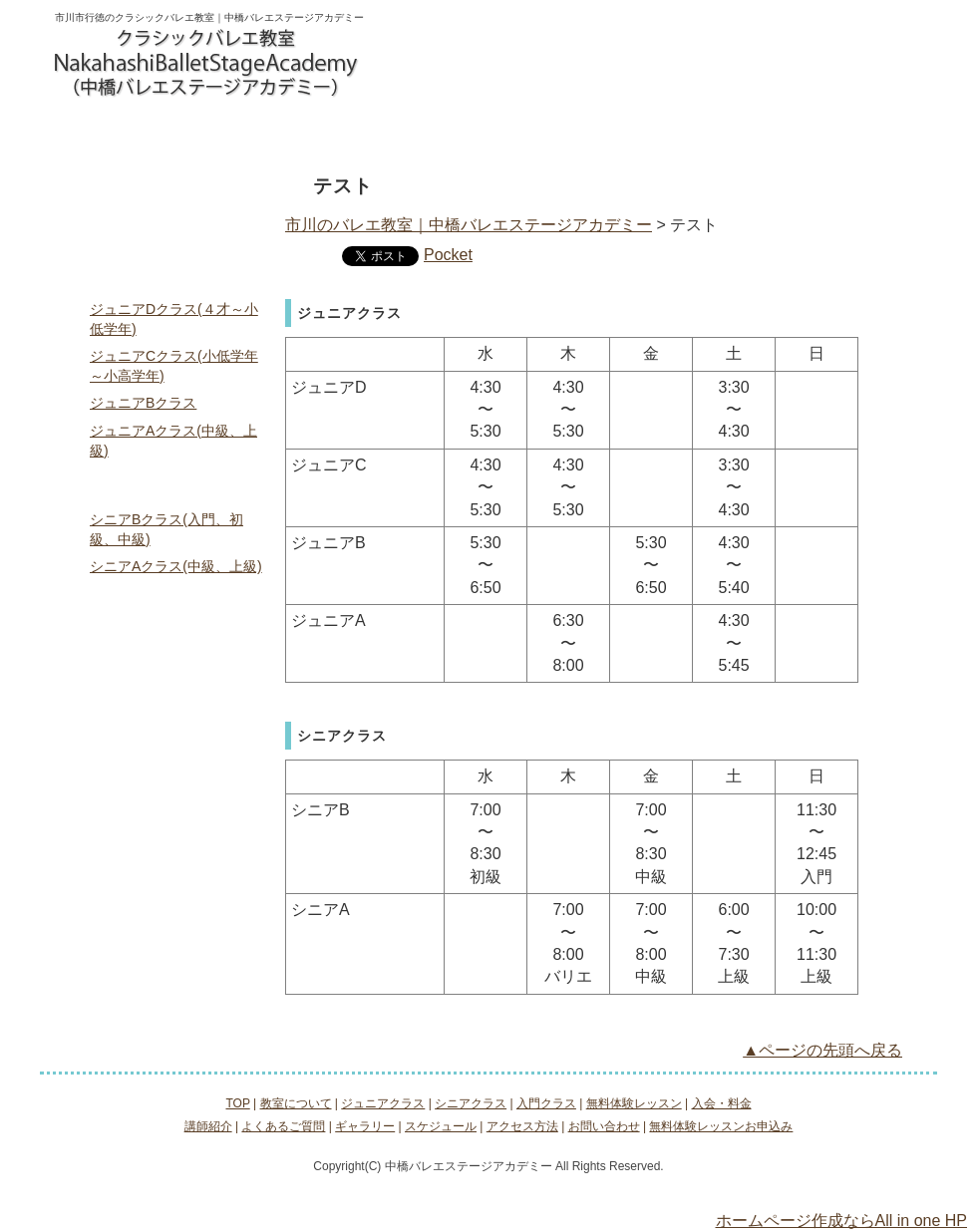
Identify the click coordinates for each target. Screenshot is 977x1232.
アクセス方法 (860, 132)
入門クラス (488, 132)
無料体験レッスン (612, 132)
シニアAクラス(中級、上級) (176, 566)
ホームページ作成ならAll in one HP (842, 1220)
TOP (164, 189)
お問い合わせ (438, 59)
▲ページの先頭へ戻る (822, 1050)
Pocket (448, 254)
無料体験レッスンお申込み (579, 59)
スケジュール (164, 851)
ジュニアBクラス (143, 403)
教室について (116, 132)
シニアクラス (365, 132)
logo (207, 64)
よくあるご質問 (164, 767)
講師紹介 (164, 726)
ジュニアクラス (240, 132)
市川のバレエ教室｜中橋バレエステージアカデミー (468, 224)
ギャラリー (164, 809)
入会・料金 (737, 132)
